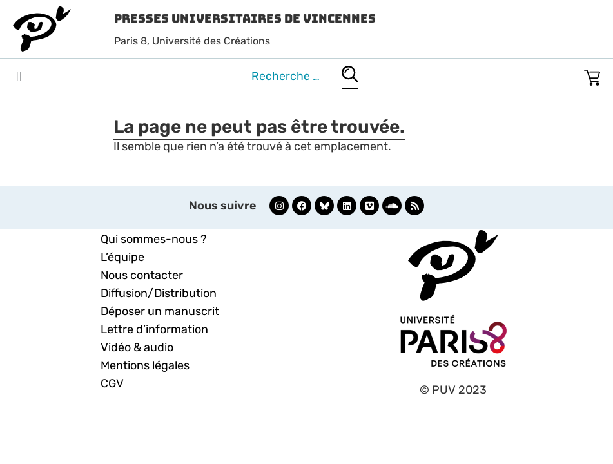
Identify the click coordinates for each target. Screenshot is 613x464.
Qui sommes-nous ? (154, 239)
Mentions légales (145, 365)
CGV (112, 383)
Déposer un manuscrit (160, 311)
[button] (19, 77)
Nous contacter (142, 275)
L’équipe (122, 257)
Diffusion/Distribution (159, 293)
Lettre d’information (154, 329)
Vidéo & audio (137, 347)
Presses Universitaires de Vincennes (245, 18)
